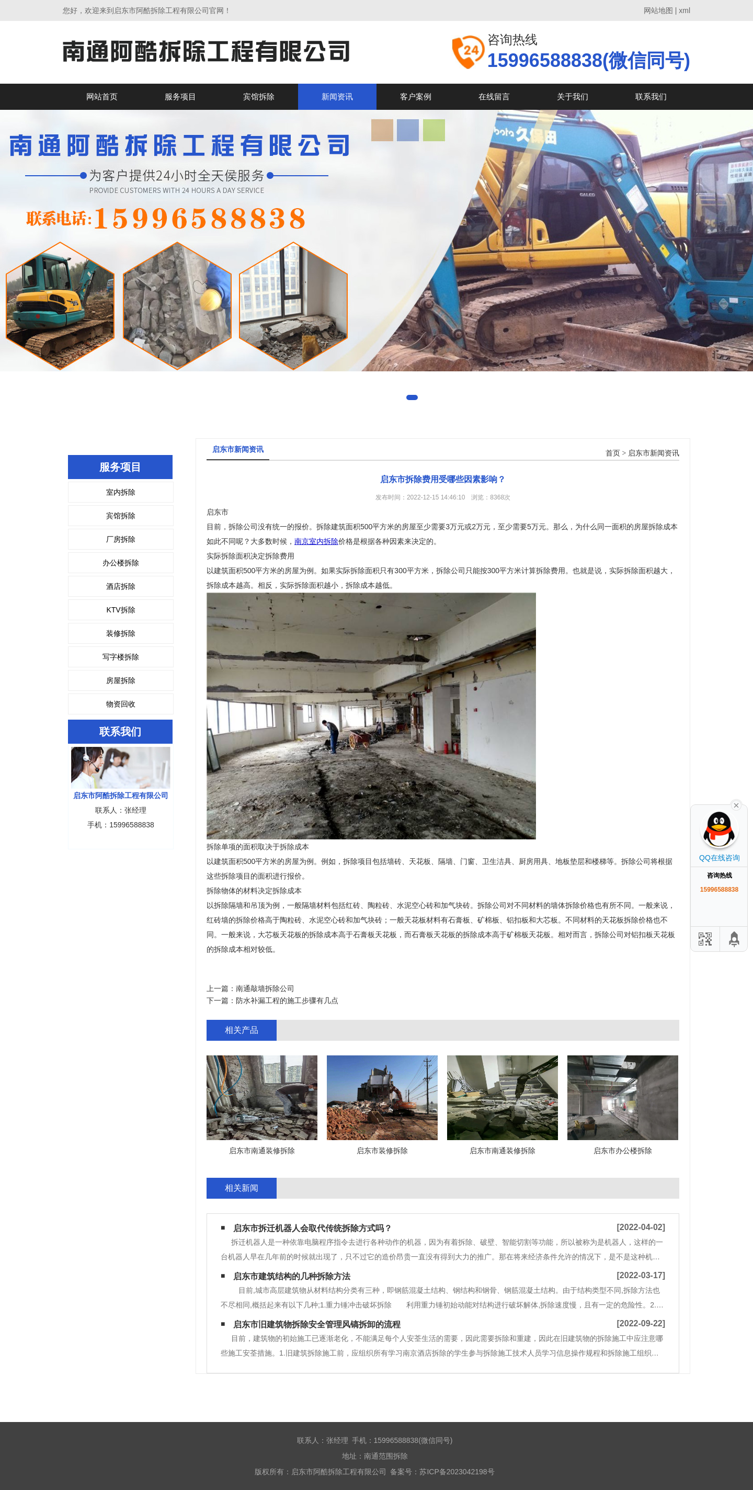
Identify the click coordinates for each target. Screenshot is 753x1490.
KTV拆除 (120, 610)
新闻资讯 (337, 96)
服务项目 (180, 96)
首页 (613, 453)
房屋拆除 (120, 680)
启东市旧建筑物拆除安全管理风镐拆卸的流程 (317, 1324)
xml (684, 10)
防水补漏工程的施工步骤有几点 (287, 1000)
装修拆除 (120, 633)
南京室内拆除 (316, 541)
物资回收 (120, 704)
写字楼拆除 (120, 657)
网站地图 (658, 10)
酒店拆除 (120, 586)
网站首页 (102, 96)
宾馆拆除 (259, 96)
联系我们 (651, 96)
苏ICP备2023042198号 (456, 1472)
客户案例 (415, 96)
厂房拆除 (120, 539)
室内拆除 (120, 492)
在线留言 (494, 96)
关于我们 (572, 96)
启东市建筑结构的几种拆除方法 (291, 1276)
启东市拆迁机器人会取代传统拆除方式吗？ (312, 1228)
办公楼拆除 (120, 563)
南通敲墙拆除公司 (265, 988)
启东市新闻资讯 (653, 453)
